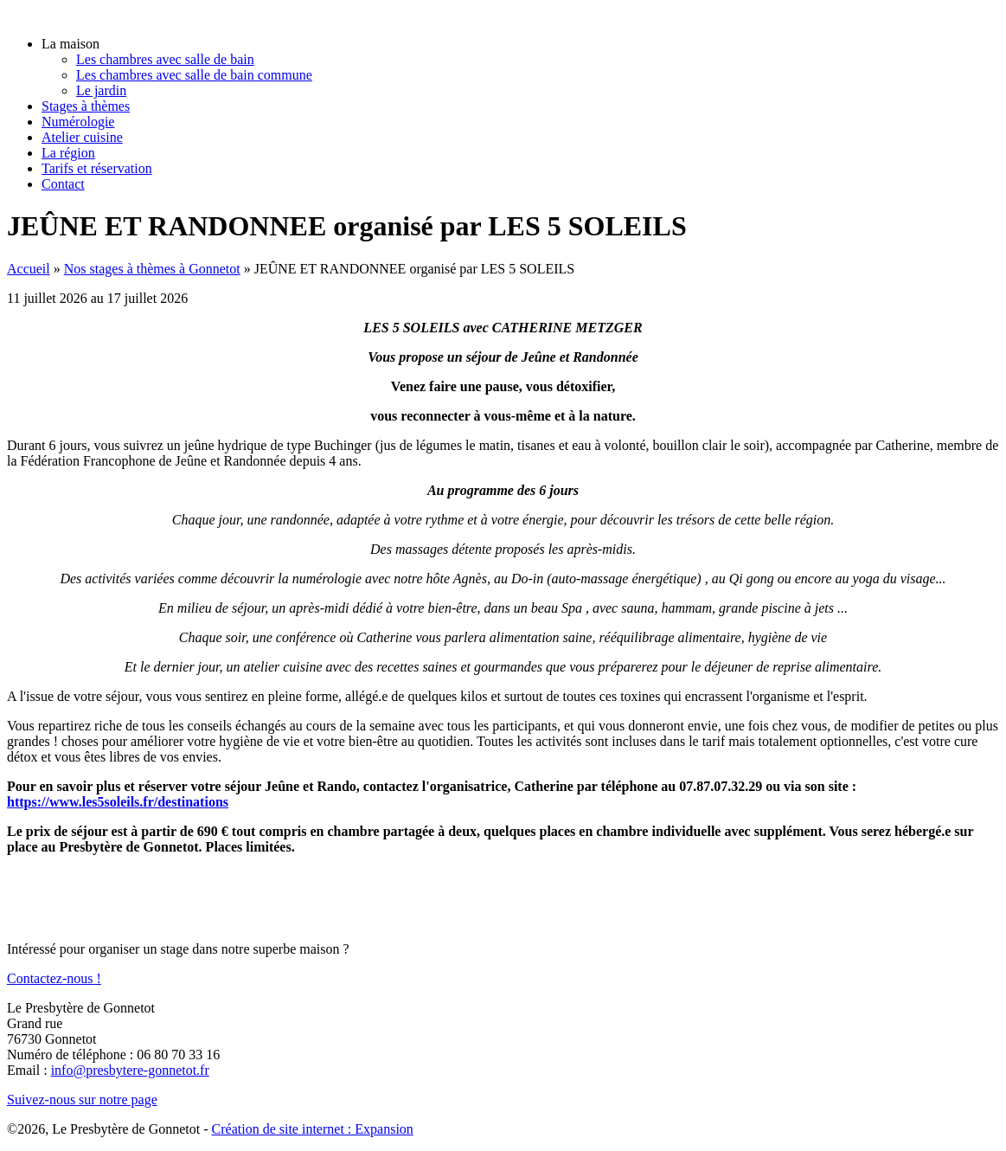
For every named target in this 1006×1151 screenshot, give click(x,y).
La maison (70, 43)
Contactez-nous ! (54, 978)
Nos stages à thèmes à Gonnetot (152, 268)
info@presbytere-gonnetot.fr (130, 1070)
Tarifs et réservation (97, 168)
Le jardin (101, 90)
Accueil (28, 268)
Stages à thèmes (86, 106)
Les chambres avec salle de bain (165, 59)
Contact (63, 184)
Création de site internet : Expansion (312, 1129)
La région (68, 152)
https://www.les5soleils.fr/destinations (117, 801)
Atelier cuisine (82, 137)
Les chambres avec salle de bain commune (194, 75)
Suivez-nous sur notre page (82, 1099)
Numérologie (78, 121)
